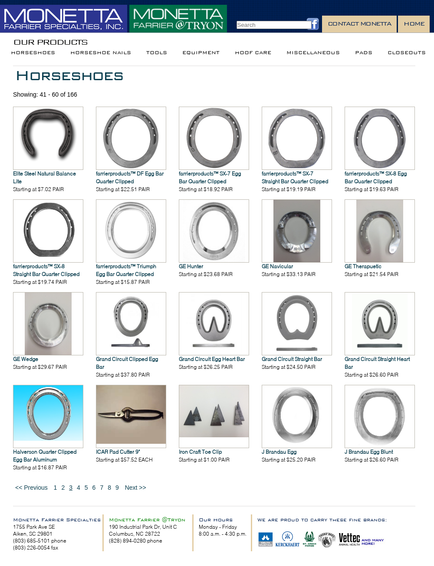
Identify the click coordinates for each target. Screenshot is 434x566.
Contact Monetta (359, 23)
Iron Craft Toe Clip (200, 452)
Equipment (201, 52)
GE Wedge (25, 359)
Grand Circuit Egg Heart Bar (212, 359)
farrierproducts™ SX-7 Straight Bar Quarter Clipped (295, 177)
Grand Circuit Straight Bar (292, 359)
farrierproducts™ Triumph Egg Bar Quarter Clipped (126, 270)
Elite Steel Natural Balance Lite (44, 177)
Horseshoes (33, 52)
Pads (363, 52)
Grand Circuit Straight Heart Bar (377, 363)
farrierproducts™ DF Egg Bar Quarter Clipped (130, 177)
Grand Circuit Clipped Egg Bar (127, 363)
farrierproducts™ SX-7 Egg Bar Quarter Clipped (210, 177)
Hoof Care (253, 52)
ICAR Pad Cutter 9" (118, 452)
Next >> (135, 487)
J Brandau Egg (279, 452)
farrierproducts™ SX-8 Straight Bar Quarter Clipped (46, 270)
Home (414, 23)
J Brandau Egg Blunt (369, 452)
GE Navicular (277, 266)
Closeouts (407, 52)
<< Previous (31, 487)
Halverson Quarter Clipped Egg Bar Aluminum (44, 456)
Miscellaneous (313, 52)
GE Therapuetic (363, 266)
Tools (156, 52)
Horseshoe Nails (100, 52)
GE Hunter (191, 266)
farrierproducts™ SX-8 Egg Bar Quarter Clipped (376, 177)
